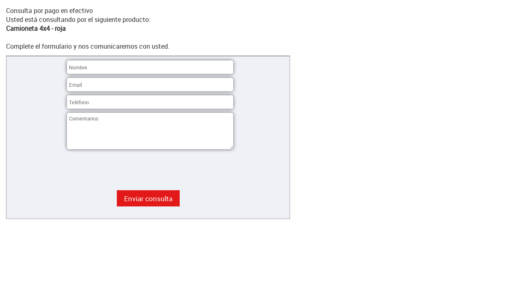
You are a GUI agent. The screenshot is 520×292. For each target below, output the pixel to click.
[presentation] (128, 170)
